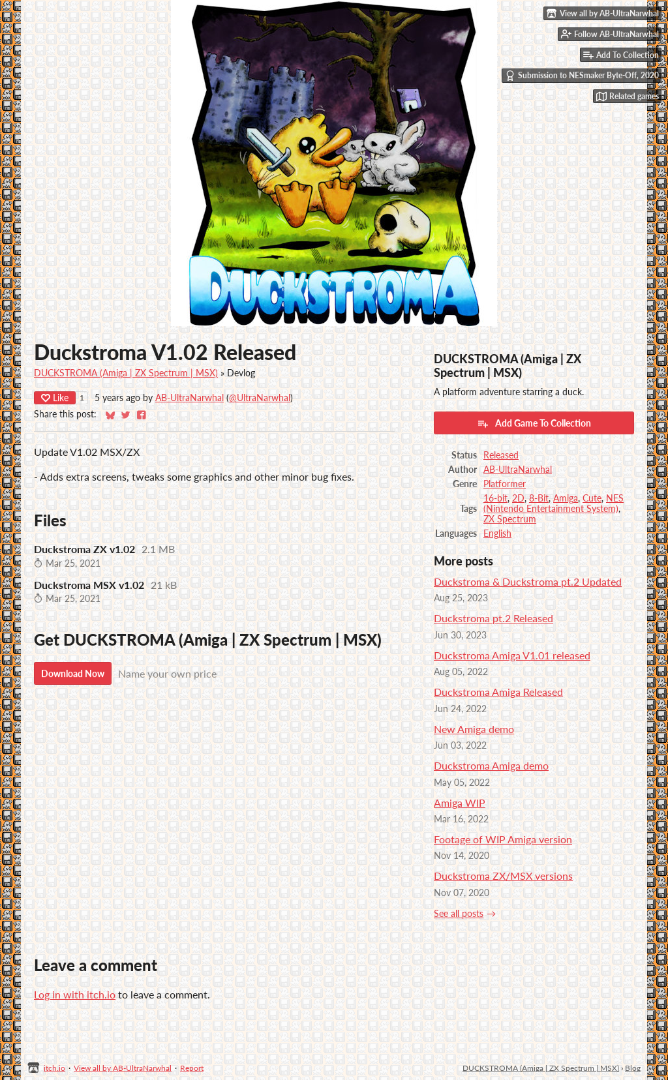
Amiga (565, 498)
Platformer (504, 484)
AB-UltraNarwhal (189, 398)
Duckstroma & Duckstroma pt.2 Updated (528, 581)
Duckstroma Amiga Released (498, 691)
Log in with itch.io (74, 994)
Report (192, 1068)
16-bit (495, 498)
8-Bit (539, 498)
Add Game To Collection (534, 423)
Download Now (72, 673)
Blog (633, 1068)
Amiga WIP (459, 802)
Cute (592, 498)
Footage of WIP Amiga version (503, 839)
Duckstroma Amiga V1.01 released (512, 655)
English (497, 533)
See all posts (458, 913)
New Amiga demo (474, 729)
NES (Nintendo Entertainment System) (553, 503)
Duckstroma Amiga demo (491, 765)
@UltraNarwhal (259, 398)
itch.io (54, 1068)
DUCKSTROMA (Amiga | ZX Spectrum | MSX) (126, 373)
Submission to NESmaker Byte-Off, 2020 (582, 75)
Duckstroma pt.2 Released (493, 618)
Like (54, 397)
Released (501, 455)
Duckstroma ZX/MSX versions (503, 875)
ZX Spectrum (509, 519)
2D (518, 498)
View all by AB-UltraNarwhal (123, 1068)
